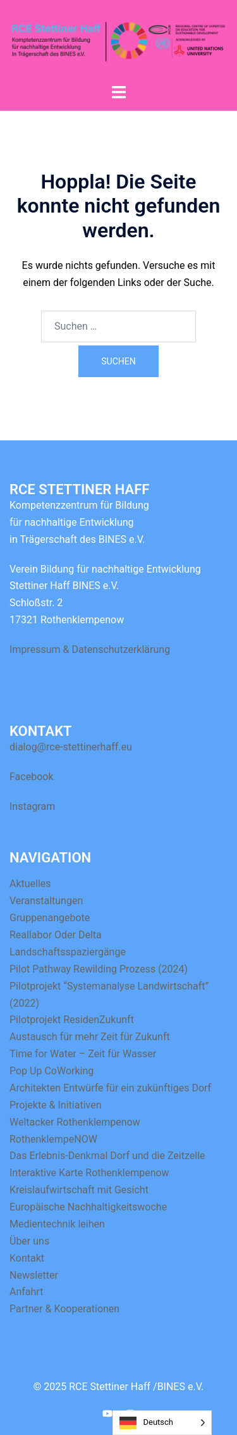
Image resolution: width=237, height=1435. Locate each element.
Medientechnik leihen (57, 1224)
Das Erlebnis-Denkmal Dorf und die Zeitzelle (107, 1156)
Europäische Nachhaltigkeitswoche (88, 1207)
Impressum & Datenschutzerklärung (89, 649)
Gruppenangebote (49, 918)
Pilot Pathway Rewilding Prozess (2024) (98, 969)
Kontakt (26, 1258)
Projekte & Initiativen (55, 1105)
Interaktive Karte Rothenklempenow (89, 1173)
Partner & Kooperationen (64, 1309)
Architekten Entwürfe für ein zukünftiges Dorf (110, 1088)
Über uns (29, 1241)
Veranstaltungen (46, 901)
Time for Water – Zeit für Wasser (82, 1054)
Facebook (31, 777)
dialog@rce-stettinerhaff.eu (70, 747)
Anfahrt (26, 1292)
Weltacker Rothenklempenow (74, 1122)
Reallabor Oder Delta (55, 935)
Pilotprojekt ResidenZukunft (71, 1020)
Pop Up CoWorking (51, 1071)
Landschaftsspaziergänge (67, 952)
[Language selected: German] (162, 1422)
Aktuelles (30, 884)
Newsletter (33, 1275)
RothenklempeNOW (53, 1139)
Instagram (32, 806)
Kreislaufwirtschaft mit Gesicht (79, 1190)
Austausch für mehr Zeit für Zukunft (89, 1037)
